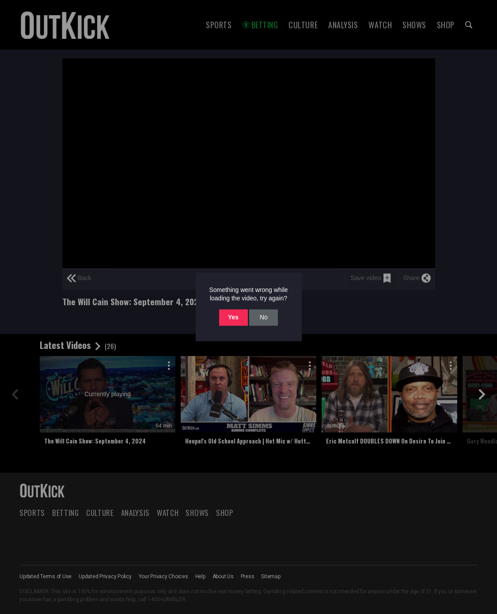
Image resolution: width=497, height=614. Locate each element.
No (264, 317)
